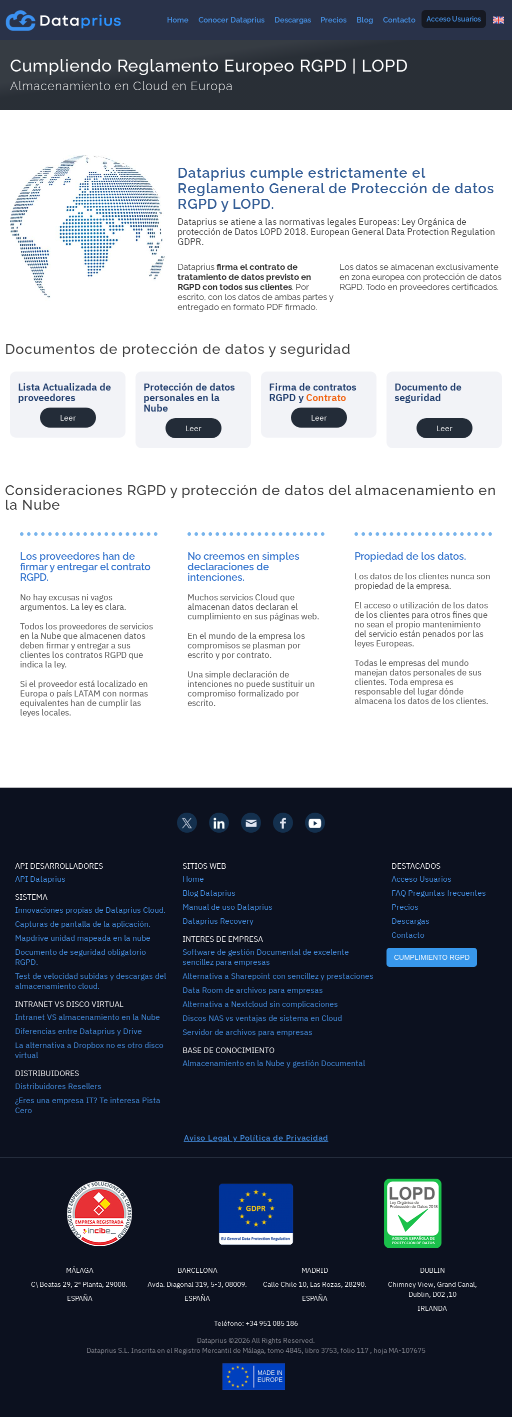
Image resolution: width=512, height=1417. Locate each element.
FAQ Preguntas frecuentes (439, 893)
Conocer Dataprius (231, 20)
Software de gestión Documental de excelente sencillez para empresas (265, 957)
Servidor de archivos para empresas (247, 1032)
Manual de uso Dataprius (227, 907)
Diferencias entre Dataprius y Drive (78, 1031)
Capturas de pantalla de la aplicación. (82, 924)
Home (177, 20)
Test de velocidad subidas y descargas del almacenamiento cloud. (90, 981)
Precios (333, 20)
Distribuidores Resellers (58, 1086)
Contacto (399, 20)
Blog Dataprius (209, 893)
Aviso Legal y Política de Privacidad (256, 1138)
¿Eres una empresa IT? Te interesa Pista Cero (87, 1105)
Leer (68, 418)
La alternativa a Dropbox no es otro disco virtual (89, 1050)
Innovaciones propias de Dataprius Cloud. (90, 910)
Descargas (292, 20)
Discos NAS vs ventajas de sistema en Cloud (262, 1018)
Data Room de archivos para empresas (252, 990)
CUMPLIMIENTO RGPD (432, 957)
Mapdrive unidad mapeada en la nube (82, 938)
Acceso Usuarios (453, 19)
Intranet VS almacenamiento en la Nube (87, 1017)
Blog (364, 20)
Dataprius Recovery (218, 921)
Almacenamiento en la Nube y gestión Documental (273, 1063)
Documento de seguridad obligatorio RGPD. (80, 957)
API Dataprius (40, 879)
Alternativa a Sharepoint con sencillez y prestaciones (278, 976)
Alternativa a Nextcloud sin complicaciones (260, 1004)
